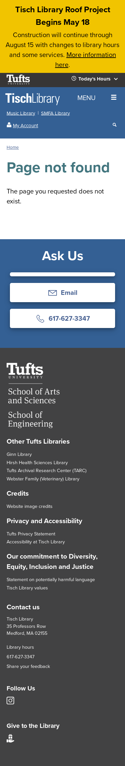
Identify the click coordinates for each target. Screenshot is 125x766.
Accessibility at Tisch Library (36, 541)
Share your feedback (28, 666)
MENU (96, 98)
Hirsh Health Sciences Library (37, 462)
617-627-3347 (20, 656)
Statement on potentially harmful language (51, 579)
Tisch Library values (27, 587)
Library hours (20, 647)
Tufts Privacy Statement (31, 533)
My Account (25, 125)
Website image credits (30, 506)
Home (13, 147)
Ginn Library (19, 454)
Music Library (21, 113)
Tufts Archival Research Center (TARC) (47, 470)
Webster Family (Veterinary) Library (43, 478)
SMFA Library (55, 113)
